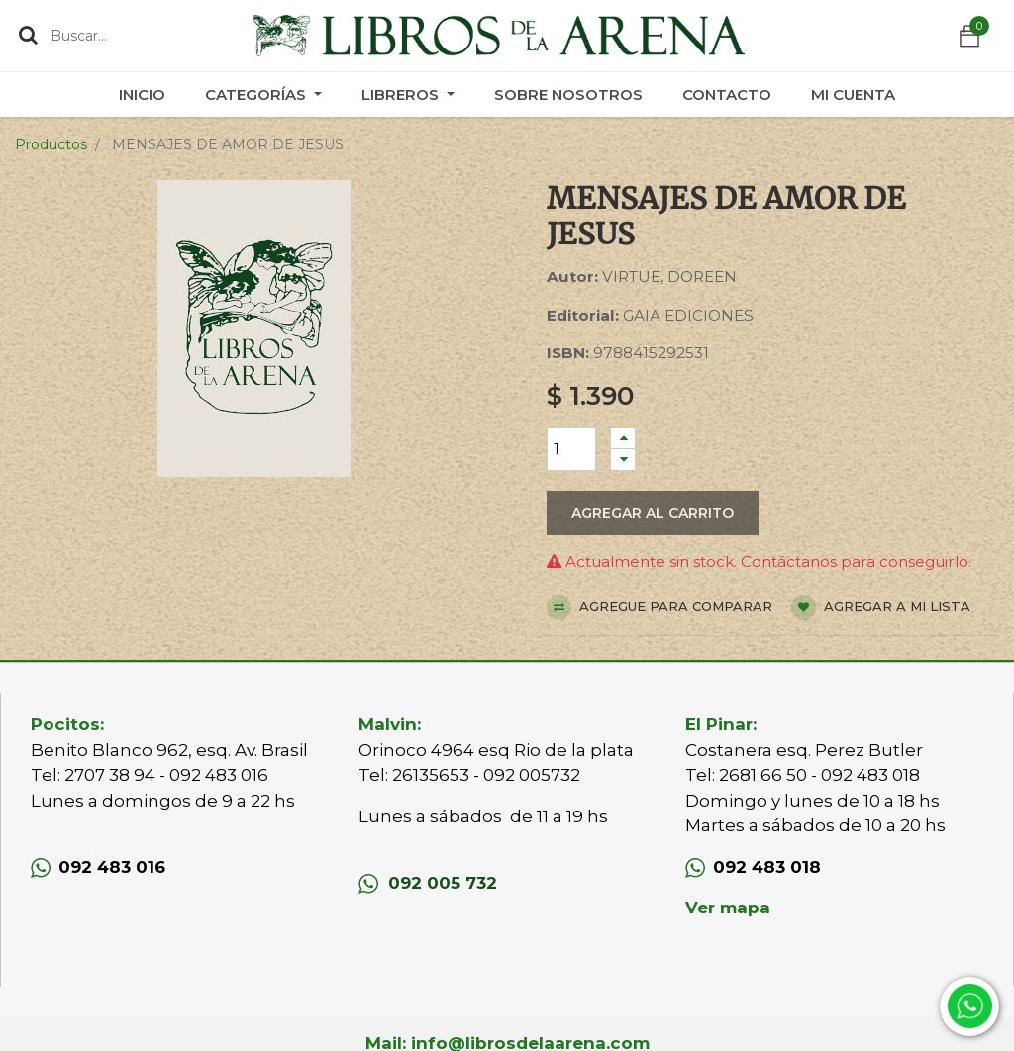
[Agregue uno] (623, 438)
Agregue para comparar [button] (659, 607)
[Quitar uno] (623, 459)
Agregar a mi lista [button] (880, 607)
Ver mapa (727, 907)
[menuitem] (142, 94)
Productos (51, 144)
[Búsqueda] (28, 34)
